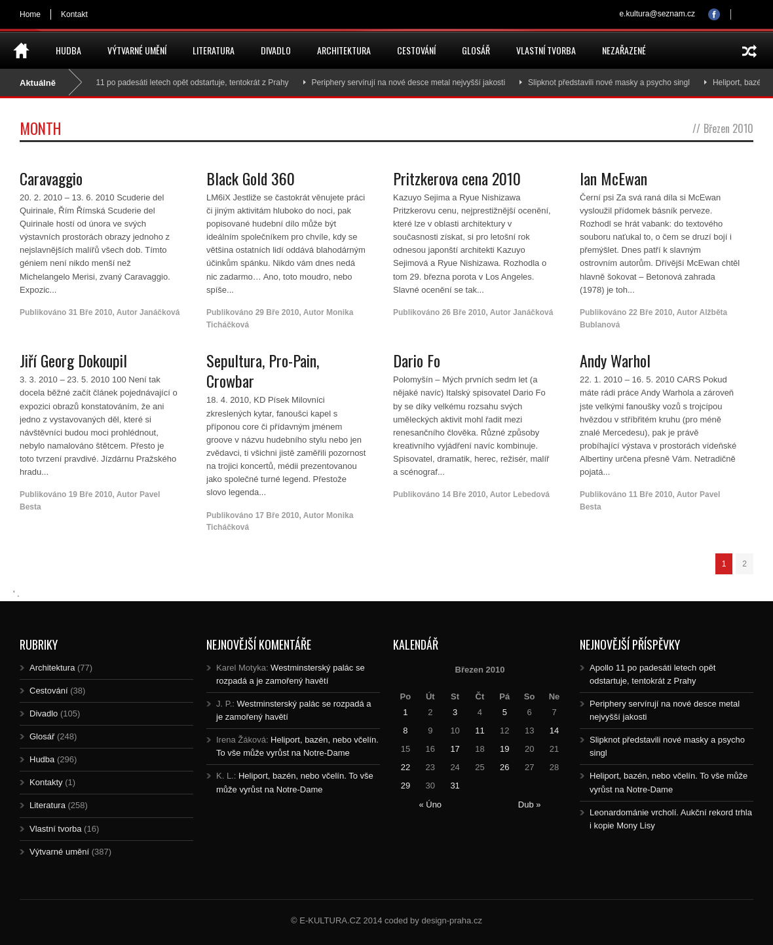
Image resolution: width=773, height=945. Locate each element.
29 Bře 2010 (277, 312)
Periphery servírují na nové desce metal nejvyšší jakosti (413, 82)
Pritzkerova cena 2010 (457, 178)
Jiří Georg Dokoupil (73, 360)
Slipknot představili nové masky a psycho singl (615, 82)
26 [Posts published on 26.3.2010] (504, 767)
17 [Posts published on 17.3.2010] (454, 749)
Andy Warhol (615, 360)
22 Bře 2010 (651, 312)
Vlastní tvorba (546, 50)
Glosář (476, 50)
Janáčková (159, 312)
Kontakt (74, 14)
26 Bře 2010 (464, 312)
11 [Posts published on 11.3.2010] (479, 730)
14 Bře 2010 (464, 494)
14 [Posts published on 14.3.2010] (554, 730)
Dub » (529, 804)
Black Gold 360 (250, 178)
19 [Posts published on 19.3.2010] (504, 749)
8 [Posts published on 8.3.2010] (405, 730)
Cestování (416, 50)
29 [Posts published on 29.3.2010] (405, 785)
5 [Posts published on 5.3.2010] (504, 712)
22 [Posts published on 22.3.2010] (405, 767)
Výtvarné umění (136, 50)
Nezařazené (624, 50)
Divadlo (276, 50)
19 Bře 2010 (91, 494)
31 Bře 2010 (91, 312)
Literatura (214, 50)
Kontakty (46, 782)
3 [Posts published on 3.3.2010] (455, 712)
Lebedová (531, 494)
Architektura (344, 50)
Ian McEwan (613, 178)
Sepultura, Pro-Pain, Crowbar (262, 370)
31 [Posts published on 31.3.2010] (454, 785)
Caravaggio (51, 178)
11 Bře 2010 (651, 494)
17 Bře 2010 (277, 515)
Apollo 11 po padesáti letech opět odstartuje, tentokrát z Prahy (185, 82)
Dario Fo (416, 360)
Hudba (68, 50)
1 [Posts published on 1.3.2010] (405, 712)
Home (30, 14)
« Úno (430, 804)
